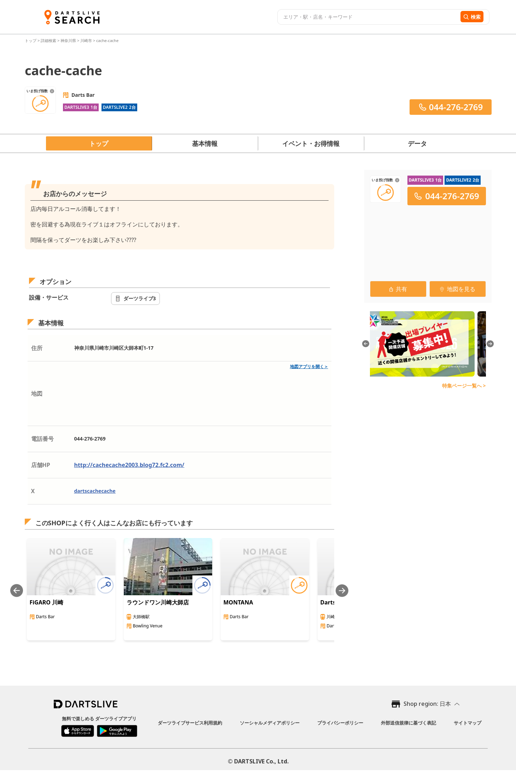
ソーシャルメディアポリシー (270, 723)
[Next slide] (342, 590)
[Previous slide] (16, 590)
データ (417, 143)
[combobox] (368, 17)
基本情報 (205, 143)
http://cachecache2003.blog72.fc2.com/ (129, 465)
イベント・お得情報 (311, 143)
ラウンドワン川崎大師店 (158, 602)
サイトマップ (467, 723)
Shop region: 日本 (427, 704)
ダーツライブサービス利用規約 (190, 723)
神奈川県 (68, 40)
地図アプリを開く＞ (309, 367)
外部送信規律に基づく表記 (408, 723)
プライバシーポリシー (340, 723)
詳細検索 (49, 40)
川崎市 (86, 40)
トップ (31, 40)
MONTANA (238, 602)
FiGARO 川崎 (47, 602)
